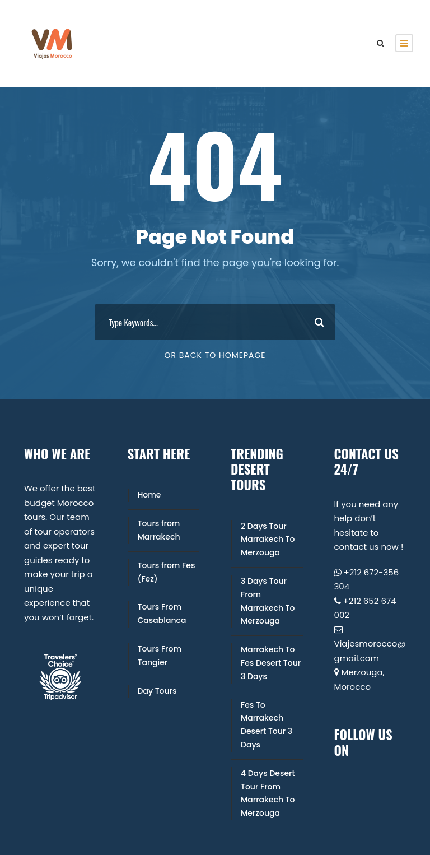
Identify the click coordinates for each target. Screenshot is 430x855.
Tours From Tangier (159, 655)
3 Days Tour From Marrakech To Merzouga (268, 600)
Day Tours (157, 690)
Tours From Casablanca (162, 613)
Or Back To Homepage (214, 355)
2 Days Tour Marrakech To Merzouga (268, 540)
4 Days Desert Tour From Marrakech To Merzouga (268, 793)
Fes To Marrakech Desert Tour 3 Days (266, 724)
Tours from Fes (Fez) (166, 572)
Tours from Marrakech (159, 530)
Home (149, 494)
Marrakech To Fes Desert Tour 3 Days (271, 663)
